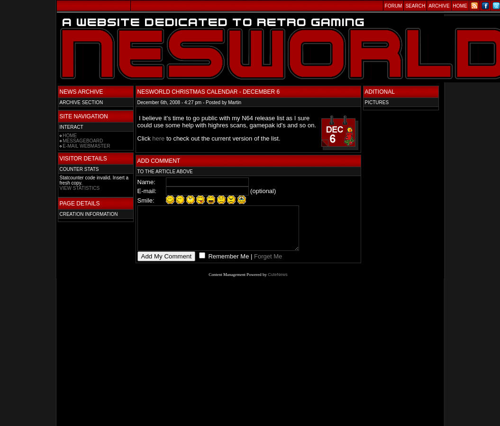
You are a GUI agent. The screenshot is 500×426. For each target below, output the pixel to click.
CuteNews (278, 283)
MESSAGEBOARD (83, 140)
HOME (70, 135)
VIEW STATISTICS (80, 188)
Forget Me (268, 264)
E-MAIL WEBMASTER (86, 146)
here (158, 138)
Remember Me (228, 264)
